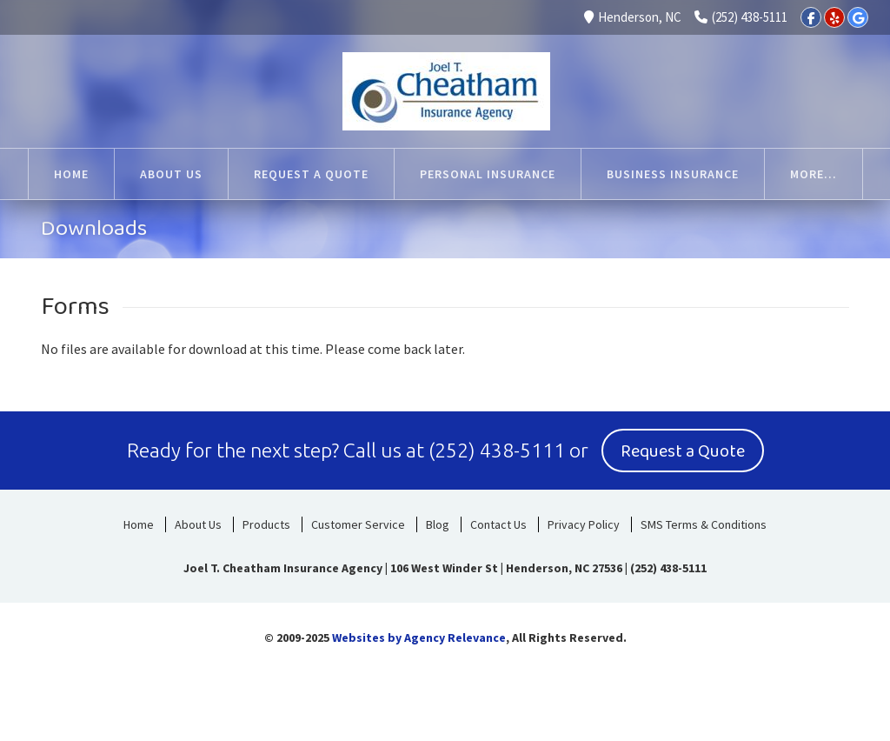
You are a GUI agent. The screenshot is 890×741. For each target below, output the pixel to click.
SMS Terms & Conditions (704, 524)
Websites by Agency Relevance (419, 637)
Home (138, 524)
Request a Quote (683, 451)
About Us (198, 524)
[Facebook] (810, 17)
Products (266, 524)
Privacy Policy (584, 524)
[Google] (857, 17)
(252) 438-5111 (740, 17)
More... (813, 174)
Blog (437, 524)
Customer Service (358, 524)
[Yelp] (834, 17)
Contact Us (498, 524)
